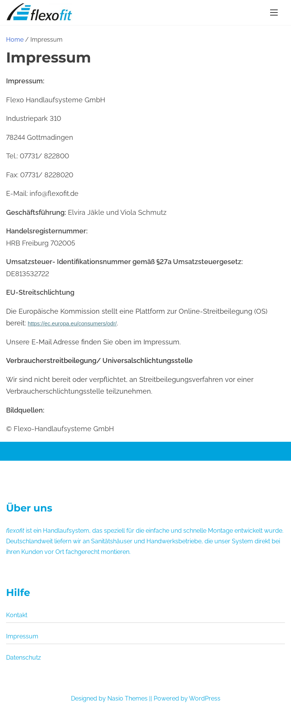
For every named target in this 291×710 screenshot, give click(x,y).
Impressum (22, 636)
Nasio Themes (128, 698)
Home (15, 39)
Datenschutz (23, 657)
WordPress (204, 698)
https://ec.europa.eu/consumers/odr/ (72, 324)
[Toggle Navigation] (274, 12)
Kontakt (16, 615)
